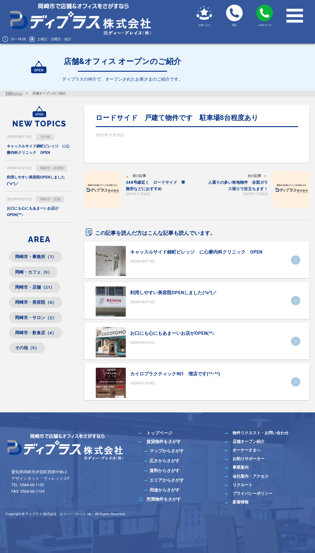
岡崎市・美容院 (52, 168)
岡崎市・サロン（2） (35, 318)
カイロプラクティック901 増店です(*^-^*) (175, 374)
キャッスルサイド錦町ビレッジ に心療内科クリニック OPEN (196, 252)
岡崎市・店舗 (50, 200)
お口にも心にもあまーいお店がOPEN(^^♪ (172, 333)
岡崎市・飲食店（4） (35, 334)
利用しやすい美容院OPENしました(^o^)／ (173, 292)
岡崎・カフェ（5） (33, 272)
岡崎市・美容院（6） (35, 303)
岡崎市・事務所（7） (35, 257)
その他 (45, 137)
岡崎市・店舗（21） (34, 288)
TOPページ (14, 93)
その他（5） (27, 349)
